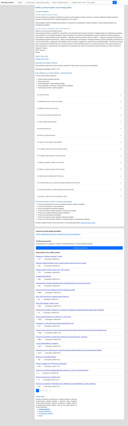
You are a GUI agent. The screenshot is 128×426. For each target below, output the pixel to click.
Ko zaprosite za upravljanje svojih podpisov (49, 142)
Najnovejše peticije (42, 2)
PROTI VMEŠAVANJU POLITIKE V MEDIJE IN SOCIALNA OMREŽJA (58, 234)
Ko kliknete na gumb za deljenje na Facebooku (50, 162)
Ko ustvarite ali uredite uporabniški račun (49, 115)
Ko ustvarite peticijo (43, 94)
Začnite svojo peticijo (79, 248)
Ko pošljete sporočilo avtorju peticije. (48, 108)
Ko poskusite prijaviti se (44, 128)
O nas (41, 416)
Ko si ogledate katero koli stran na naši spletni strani (52, 149)
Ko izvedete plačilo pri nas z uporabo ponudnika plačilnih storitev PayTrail (58, 182)
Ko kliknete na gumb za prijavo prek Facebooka (51, 169)
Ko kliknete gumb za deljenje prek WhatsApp (50, 176)
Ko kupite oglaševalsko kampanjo (47, 122)
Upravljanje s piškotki (46, 413)
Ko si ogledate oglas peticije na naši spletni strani (51, 155)
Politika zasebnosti (45, 411)
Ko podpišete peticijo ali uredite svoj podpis (49, 101)
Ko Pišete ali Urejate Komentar (46, 135)
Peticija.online (7, 2)
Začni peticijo (29, 2)
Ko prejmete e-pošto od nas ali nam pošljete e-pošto (52, 196)
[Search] (99, 2)
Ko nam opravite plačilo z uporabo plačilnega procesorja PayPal (55, 189)
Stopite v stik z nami (77, 2)
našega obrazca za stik (87, 223)
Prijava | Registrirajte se (59, 2)
